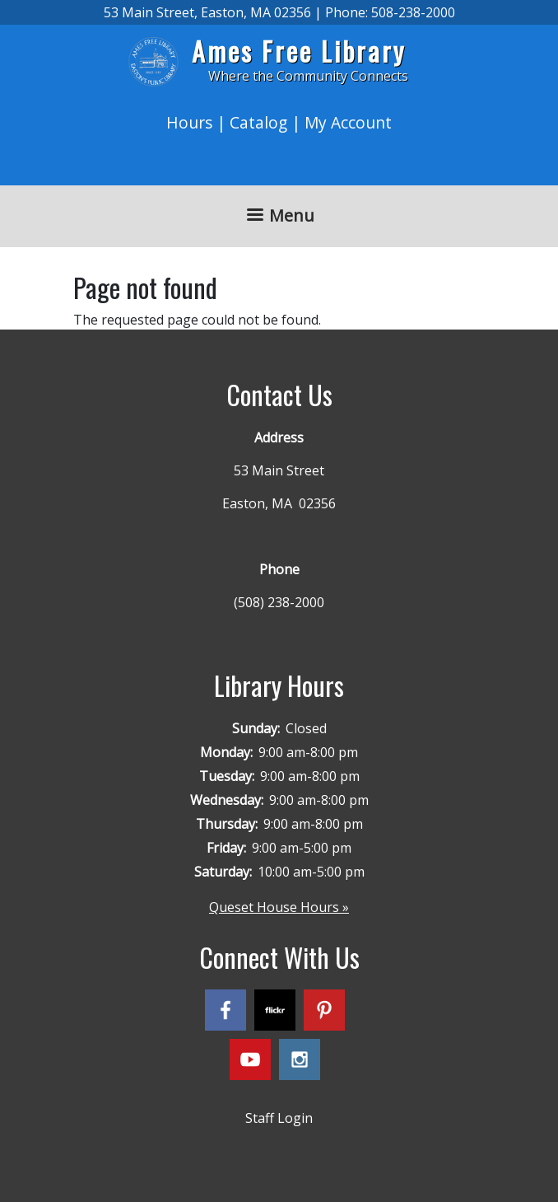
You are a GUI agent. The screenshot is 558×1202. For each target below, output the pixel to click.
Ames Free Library (299, 50)
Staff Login (279, 1118)
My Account (348, 122)
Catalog (258, 122)
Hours (189, 122)
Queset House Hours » (279, 907)
